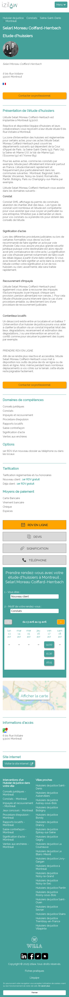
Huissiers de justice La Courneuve (49, 845)
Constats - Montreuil (15, 798)
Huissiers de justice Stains (51, 914)
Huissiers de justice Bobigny (47, 809)
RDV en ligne (34, 525)
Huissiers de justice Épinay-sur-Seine (47, 831)
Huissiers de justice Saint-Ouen (50, 901)
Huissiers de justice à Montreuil (48, 867)
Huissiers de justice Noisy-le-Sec (47, 882)
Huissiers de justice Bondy (47, 816)
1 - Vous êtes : (12, 592)
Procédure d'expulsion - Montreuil (16, 816)
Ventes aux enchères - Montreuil (16, 845)
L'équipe (34, 977)
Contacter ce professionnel (34, 95)
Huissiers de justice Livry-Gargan (50, 860)
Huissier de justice (13, 18)
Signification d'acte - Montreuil (15, 838)
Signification (34, 548)
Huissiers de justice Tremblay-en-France (48, 920)
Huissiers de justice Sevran (47, 908)
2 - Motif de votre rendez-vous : (23, 606)
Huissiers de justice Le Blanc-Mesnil (49, 853)
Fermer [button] (35, 993)
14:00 (49, 644)
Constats (31, 18)
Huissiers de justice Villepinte (47, 927)
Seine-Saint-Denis (50, 18)
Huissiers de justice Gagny (47, 838)
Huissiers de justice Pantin (51, 887)
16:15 (49, 662)
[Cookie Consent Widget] (34, 988)
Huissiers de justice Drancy (47, 824)
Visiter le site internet (18, 763)
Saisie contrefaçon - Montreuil (14, 831)
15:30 (49, 653)
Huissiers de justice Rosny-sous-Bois (47, 894)
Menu (61, 4)
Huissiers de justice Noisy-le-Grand (47, 875)
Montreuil (11, 21)
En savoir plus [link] (44, 986)
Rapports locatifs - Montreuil (14, 824)
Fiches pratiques (34, 970)
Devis (34, 536)
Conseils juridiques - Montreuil (14, 793)
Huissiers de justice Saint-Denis (50, 787)
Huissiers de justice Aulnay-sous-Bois (47, 802)
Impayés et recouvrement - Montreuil (18, 805)
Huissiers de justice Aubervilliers (47, 794)
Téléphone (34, 560)
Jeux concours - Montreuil (18, 810)
